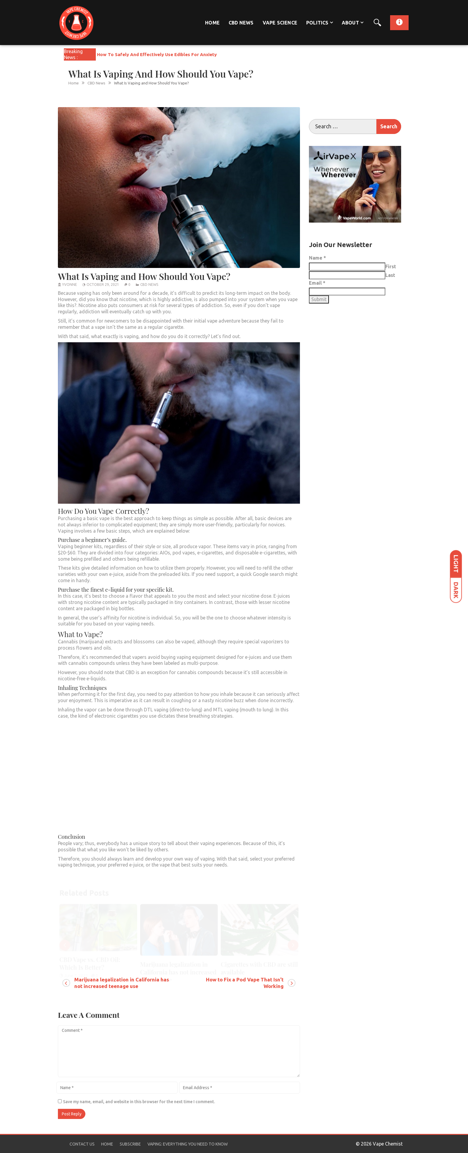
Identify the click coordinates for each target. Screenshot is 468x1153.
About (350, 22)
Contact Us (82, 1144)
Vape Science (280, 22)
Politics (317, 22)
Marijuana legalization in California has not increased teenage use (121, 983)
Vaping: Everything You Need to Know (187, 1144)
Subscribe (130, 1144)
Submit (319, 299)
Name (317, 257)
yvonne (69, 284)
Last (390, 275)
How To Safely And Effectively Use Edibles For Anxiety (157, 54)
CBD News (241, 22)
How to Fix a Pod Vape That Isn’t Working (245, 983)
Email (317, 283)
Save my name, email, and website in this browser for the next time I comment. (139, 1101)
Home (212, 22)
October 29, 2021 (103, 284)
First (390, 266)
